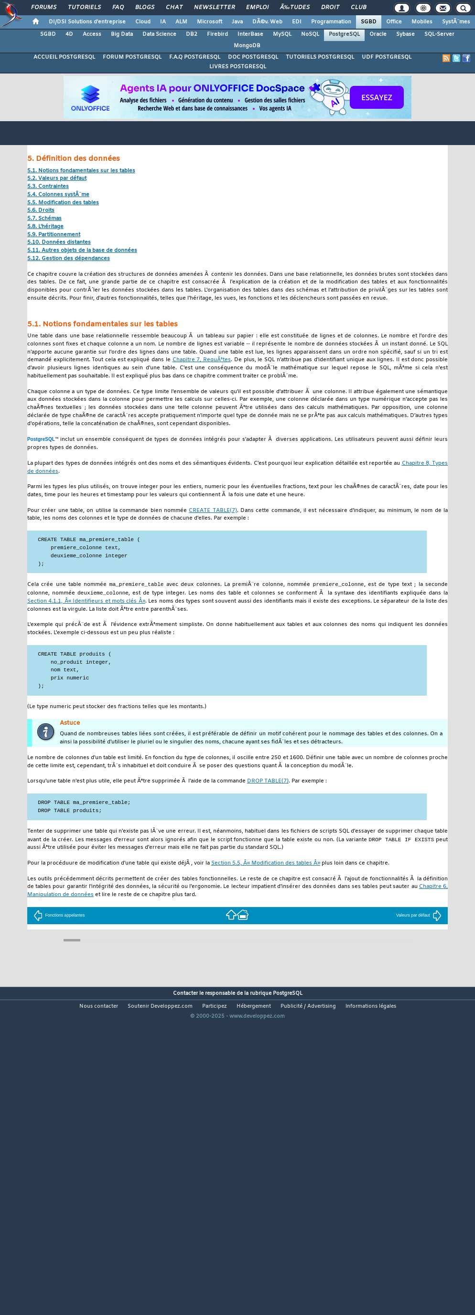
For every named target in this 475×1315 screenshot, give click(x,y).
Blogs (144, 7)
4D (69, 34)
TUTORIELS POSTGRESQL (320, 57)
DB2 (191, 34)
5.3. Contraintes (48, 186)
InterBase (250, 34)
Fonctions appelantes (59, 916)
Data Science (159, 34)
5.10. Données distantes (59, 242)
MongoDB (247, 45)
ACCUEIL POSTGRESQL (64, 57)
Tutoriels (84, 7)
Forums (43, 7)
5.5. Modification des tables (63, 203)
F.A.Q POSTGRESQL (194, 57)
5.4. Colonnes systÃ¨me (58, 194)
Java (237, 22)
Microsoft (209, 22)
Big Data (122, 34)
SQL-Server (439, 34)
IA (163, 22)
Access (92, 34)
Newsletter (214, 7)
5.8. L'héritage (45, 226)
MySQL (282, 34)
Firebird (217, 34)
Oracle (378, 34)
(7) (213, 510)
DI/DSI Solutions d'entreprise (87, 22)
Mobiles (421, 22)
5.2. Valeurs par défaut (56, 178)
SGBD (369, 22)
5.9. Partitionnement (53, 235)
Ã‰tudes (295, 7)
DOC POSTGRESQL (253, 57)
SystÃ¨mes (456, 22)
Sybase (405, 34)
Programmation (331, 22)
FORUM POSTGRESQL (132, 57)
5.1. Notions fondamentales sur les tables (81, 171)
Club (358, 7)
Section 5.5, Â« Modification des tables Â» (265, 864)
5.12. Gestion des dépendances (68, 258)
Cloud (143, 22)
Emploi (257, 7)
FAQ (118, 7)
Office (394, 22)
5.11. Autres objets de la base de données (82, 250)
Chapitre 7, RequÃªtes (202, 360)
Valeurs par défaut (419, 916)
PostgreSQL (344, 34)
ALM (181, 22)
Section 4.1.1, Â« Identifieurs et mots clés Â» (86, 602)
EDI (297, 22)
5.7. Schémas (44, 218)
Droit (330, 7)
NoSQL (310, 34)
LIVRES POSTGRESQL (237, 66)
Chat (174, 7)
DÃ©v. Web (267, 22)
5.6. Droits (40, 210)
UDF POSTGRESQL (386, 57)
